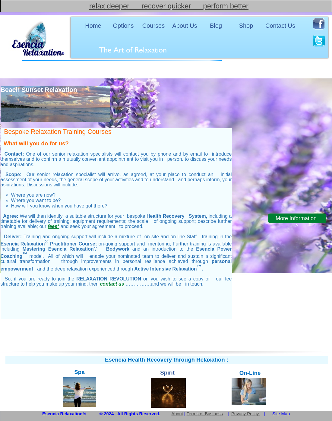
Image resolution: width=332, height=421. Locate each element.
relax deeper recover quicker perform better (168, 6)
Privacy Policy (245, 413)
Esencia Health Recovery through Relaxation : (166, 359)
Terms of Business (205, 413)
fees (53, 226)
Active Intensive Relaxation (167, 268)
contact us (112, 283)
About (177, 413)
